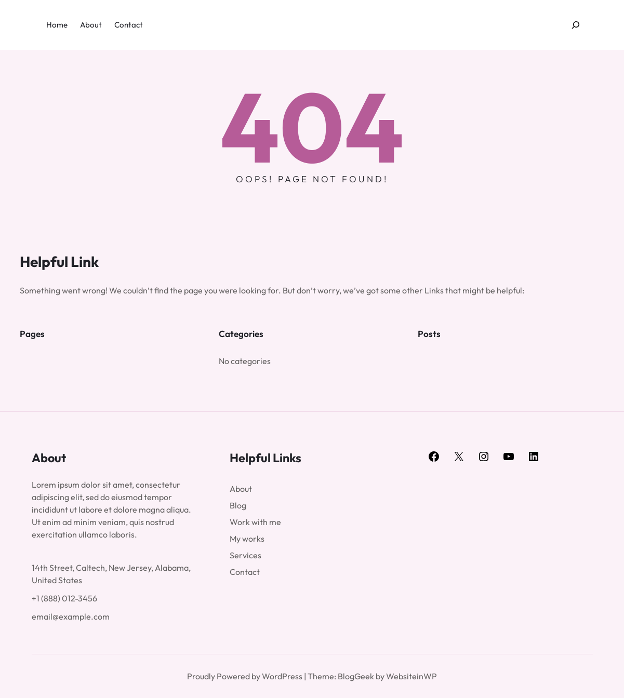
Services (245, 555)
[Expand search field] (575, 25)
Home (57, 25)
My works (247, 538)
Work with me (255, 522)
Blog (238, 505)
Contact (245, 572)
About (241, 489)
